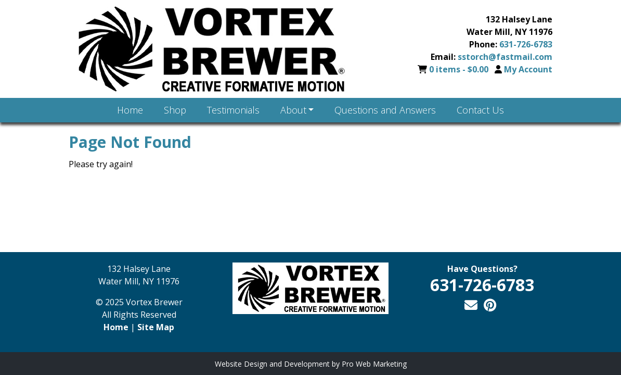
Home (116, 327)
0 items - (459, 69)
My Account (528, 69)
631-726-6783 (525, 44)
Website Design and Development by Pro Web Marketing (311, 364)
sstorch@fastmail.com (505, 57)
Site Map (155, 327)
